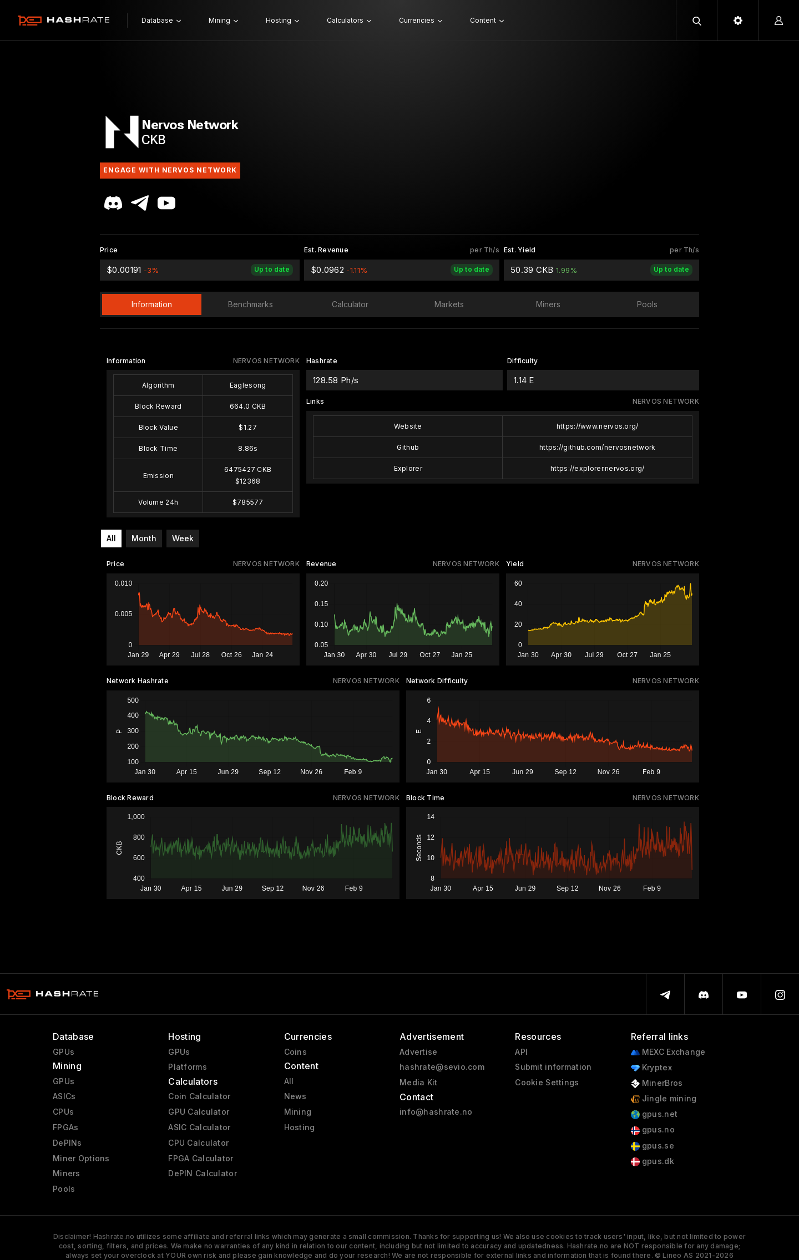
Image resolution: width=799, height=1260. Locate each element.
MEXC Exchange (668, 1052)
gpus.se (652, 1146)
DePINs (67, 1143)
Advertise (419, 1052)
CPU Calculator (198, 1143)
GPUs (63, 1052)
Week (183, 538)
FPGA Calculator (200, 1158)
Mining (298, 1111)
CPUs (63, 1111)
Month (144, 538)
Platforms (187, 1067)
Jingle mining (664, 1099)
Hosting (299, 1127)
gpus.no (653, 1130)
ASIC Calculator (199, 1127)
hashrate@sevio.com (442, 1067)
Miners (66, 1173)
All (111, 538)
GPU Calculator (198, 1111)
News (295, 1096)
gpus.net (654, 1114)
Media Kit (419, 1082)
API (521, 1052)
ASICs (64, 1096)
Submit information (553, 1067)
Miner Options (81, 1158)
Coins (295, 1052)
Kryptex (651, 1068)
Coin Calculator (199, 1096)
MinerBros (657, 1083)
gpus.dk (652, 1161)
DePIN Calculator (202, 1173)
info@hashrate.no (436, 1111)
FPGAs (65, 1127)
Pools (64, 1189)
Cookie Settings (547, 1082)
